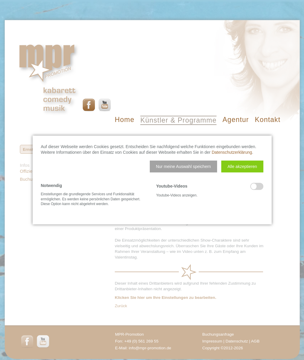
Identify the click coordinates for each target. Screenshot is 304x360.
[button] (183, 166)
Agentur (235, 119)
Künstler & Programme (178, 120)
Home (124, 119)
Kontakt (267, 119)
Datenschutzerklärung (232, 152)
